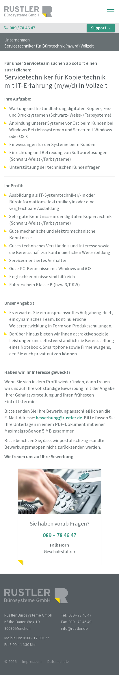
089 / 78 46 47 (19, 28)
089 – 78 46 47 (59, 535)
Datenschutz (58, 661)
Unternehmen (17, 40)
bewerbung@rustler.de (59, 417)
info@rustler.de (74, 628)
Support (100, 28)
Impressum (32, 661)
